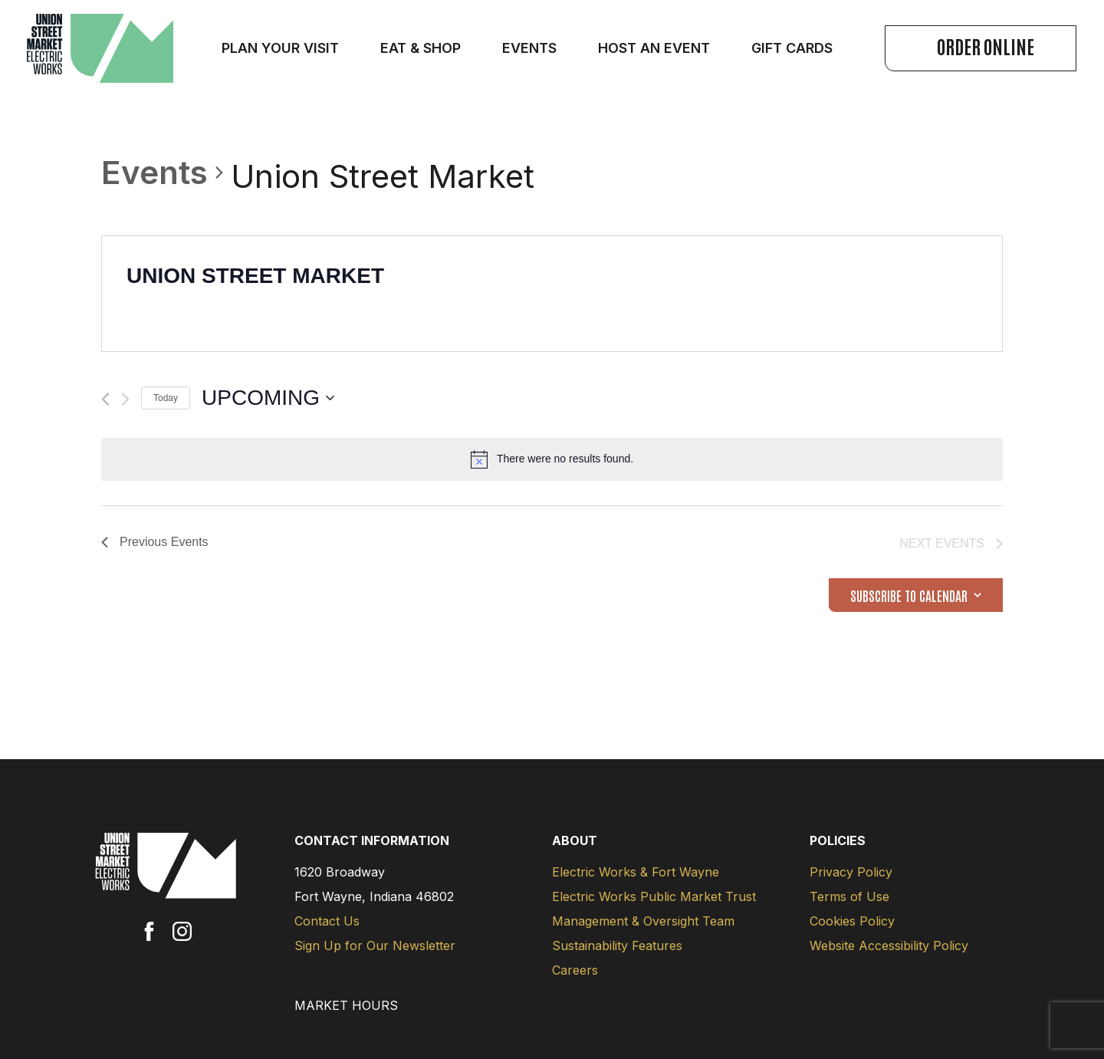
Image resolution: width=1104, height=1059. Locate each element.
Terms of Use (849, 896)
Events (154, 172)
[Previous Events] (105, 399)
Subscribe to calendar (909, 595)
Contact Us (327, 921)
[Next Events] (125, 399)
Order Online (985, 46)
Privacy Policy (851, 872)
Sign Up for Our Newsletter (374, 945)
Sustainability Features (617, 945)
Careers (575, 970)
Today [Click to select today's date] (165, 398)
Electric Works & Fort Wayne (635, 872)
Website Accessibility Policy (889, 945)
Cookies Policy (852, 921)
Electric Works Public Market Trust (654, 896)
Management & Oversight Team (643, 921)
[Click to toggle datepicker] (268, 398)
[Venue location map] (777, 293)
